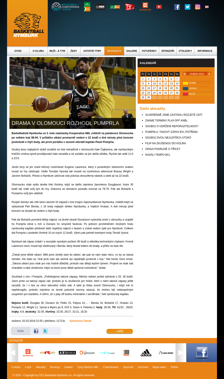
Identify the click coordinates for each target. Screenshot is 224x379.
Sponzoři (167, 51)
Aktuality (114, 51)
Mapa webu (159, 367)
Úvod (17, 51)
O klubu (38, 51)
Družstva (143, 367)
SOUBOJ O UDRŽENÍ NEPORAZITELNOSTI (171, 126)
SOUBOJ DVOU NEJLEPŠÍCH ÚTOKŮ (168, 137)
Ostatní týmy (92, 51)
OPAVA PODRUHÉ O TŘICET (162, 149)
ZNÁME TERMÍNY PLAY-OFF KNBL (166, 120)
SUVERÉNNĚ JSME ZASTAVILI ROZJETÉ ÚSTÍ (173, 114)
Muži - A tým (57, 51)
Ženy (73, 51)
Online (174, 367)
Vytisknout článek (80, 320)
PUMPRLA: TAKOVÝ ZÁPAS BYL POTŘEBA (171, 131)
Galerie (131, 51)
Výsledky (185, 51)
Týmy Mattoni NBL (88, 367)
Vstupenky (149, 51)
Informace (205, 51)
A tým (28, 367)
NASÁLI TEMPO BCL (157, 154)
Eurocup (55, 367)
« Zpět (120, 331)
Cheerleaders (111, 367)
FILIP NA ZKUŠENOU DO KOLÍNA (165, 143)
